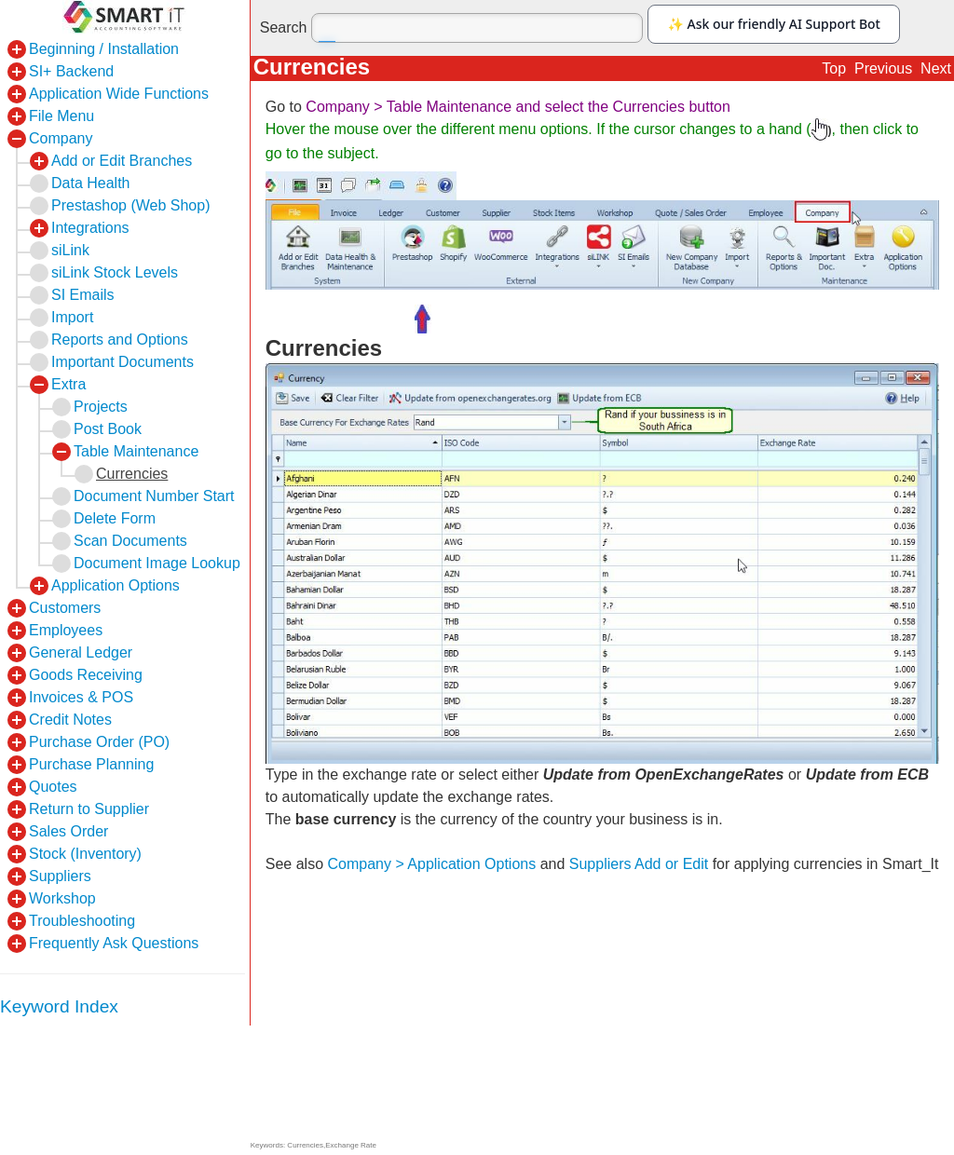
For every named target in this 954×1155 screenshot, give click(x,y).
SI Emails (83, 295)
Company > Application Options (432, 864)
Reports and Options (119, 339)
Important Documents (122, 362)
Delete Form (115, 518)
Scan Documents (130, 541)
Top (834, 68)
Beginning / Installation (104, 49)
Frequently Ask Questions (113, 943)
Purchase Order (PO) (99, 742)
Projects (101, 406)
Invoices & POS (81, 697)
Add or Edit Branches (121, 161)
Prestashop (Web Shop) (130, 205)
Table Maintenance (136, 451)
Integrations (90, 228)
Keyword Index (59, 1006)
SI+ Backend (71, 71)
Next (935, 68)
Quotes (53, 787)
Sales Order (68, 831)
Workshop (62, 898)
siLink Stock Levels (114, 272)
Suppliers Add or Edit (638, 864)
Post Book (108, 429)
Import (72, 317)
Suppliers (60, 876)
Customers (65, 608)
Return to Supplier (89, 809)
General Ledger (80, 652)
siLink (70, 250)
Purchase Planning (91, 764)
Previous (883, 68)
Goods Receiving (86, 675)
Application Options (115, 585)
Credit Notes (70, 719)
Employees (65, 630)
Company (60, 138)
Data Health (90, 183)
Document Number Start (154, 496)
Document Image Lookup (157, 563)
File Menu (61, 116)
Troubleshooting (82, 921)
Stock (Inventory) (85, 854)
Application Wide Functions (119, 94)
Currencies (132, 474)
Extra (68, 384)
